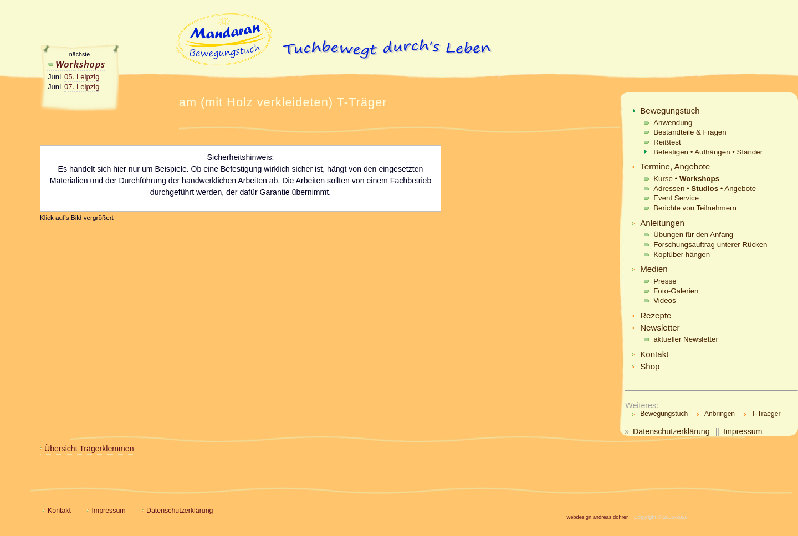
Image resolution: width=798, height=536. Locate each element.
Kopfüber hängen (681, 254)
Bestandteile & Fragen (689, 132)
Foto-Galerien (675, 291)
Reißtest (667, 142)
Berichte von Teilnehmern (694, 208)
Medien (654, 269)
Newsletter (659, 327)
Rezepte (655, 315)
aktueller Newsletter (685, 339)
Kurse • (686, 178)
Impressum (742, 431)
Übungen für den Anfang (693, 234)
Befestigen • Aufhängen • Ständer (708, 152)
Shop (649, 366)
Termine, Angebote (675, 166)
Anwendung (672, 122)
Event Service (676, 198)
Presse (664, 281)
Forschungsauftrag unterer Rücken (710, 244)
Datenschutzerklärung (671, 431)
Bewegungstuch (670, 110)
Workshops (76, 64)
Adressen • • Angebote (704, 188)
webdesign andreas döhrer (597, 517)
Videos (664, 300)
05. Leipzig (81, 77)
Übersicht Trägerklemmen (89, 448)
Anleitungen (662, 223)
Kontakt (654, 354)
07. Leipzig (81, 87)
